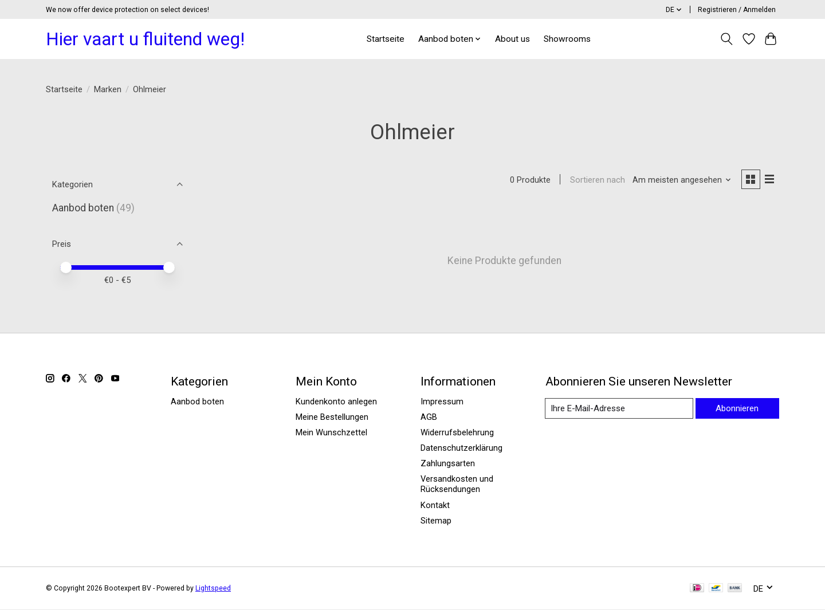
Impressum (442, 402)
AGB (429, 417)
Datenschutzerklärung (461, 448)
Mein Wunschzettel (331, 433)
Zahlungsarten (448, 464)
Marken (107, 89)
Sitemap (436, 521)
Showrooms (567, 39)
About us (512, 39)
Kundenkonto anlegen (336, 402)
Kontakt (435, 506)
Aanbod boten (83, 208)
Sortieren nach (595, 180)
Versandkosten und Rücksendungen (457, 485)
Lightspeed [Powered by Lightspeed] (213, 589)
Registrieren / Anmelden (737, 10)
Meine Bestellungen (332, 417)
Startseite (385, 39)
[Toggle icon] (726, 39)
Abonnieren (736, 408)
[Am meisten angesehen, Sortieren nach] (680, 180)
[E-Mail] (618, 409)
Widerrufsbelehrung (457, 433)
